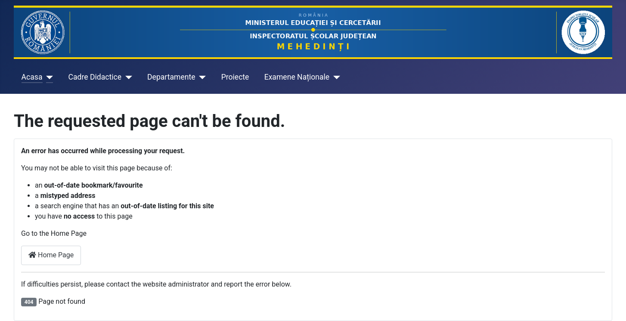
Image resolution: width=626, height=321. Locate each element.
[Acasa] (48, 77)
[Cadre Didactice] (126, 77)
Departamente (171, 77)
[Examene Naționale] (334, 77)
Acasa (32, 77)
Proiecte (235, 77)
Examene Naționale (297, 77)
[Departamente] (200, 77)
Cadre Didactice (95, 77)
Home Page (51, 255)
